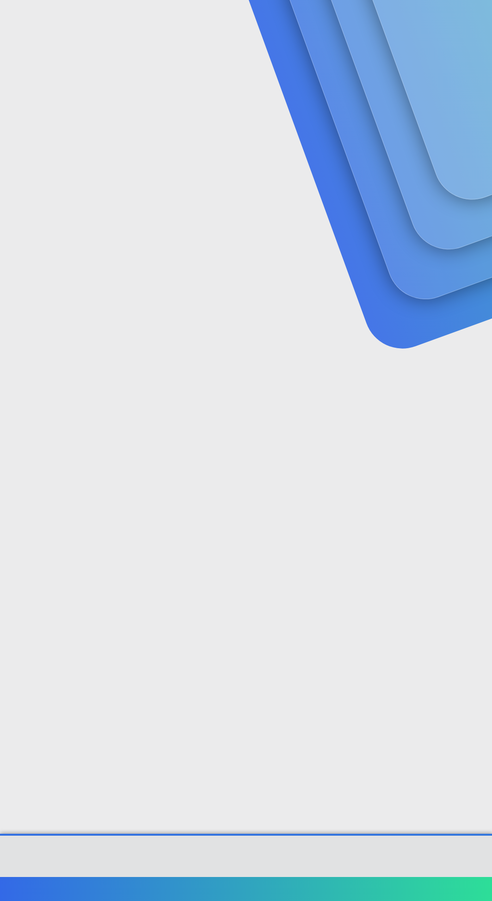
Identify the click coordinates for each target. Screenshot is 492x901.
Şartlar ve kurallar (313, 888)
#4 (476, 617)
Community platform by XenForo (246, 861)
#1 (477, 236)
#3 (476, 491)
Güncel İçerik (263, 19)
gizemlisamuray (36, 216)
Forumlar (196, 19)
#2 (476, 363)
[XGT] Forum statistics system (246, 868)
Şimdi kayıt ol (444, 80)
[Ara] (361, 19)
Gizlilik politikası (374, 888)
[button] (227, 19)
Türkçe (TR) (31, 888)
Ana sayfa (453, 888)
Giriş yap (377, 80)
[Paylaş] (464, 237)
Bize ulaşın (260, 888)
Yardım (418, 888)
